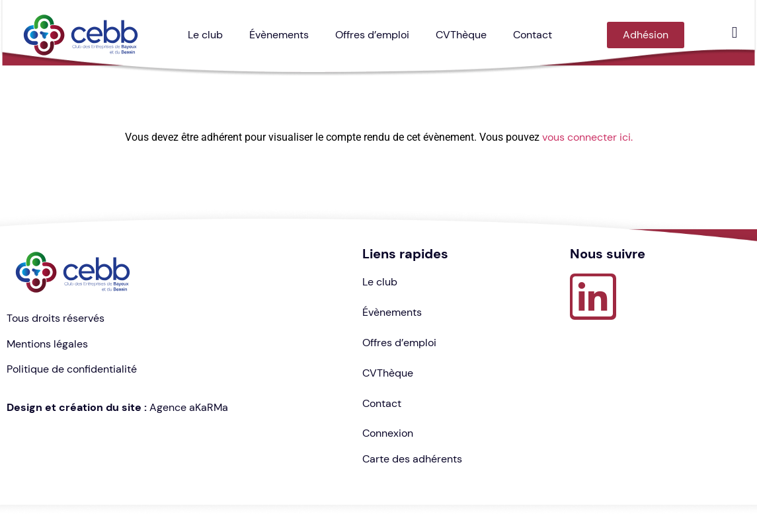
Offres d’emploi (372, 35)
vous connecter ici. (587, 137)
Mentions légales (47, 344)
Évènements (279, 35)
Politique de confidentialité (72, 369)
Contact (532, 35)
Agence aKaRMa (188, 407)
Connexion (387, 433)
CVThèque (461, 35)
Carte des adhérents (412, 459)
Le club (205, 35)
